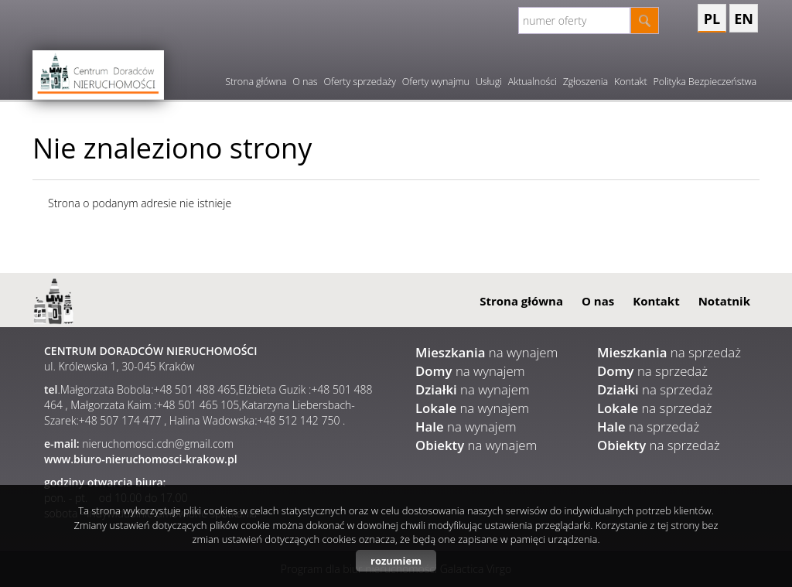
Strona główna (255, 81)
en (743, 18)
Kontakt (630, 81)
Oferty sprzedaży (360, 81)
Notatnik (724, 301)
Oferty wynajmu (435, 81)
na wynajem (486, 352)
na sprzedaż (669, 352)
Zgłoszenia (585, 81)
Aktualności (532, 81)
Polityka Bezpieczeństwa (705, 81)
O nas (304, 81)
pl (712, 18)
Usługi (489, 81)
